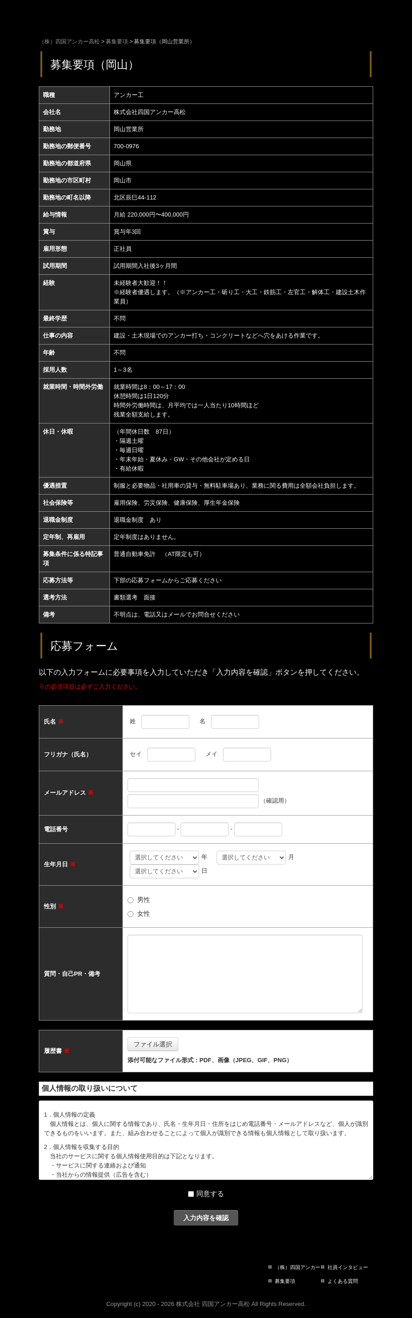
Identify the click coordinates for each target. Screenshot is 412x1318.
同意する (210, 1193)
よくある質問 (342, 1281)
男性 (143, 899)
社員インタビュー (347, 1267)
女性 (143, 913)
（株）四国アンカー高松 (297, 1267)
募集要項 (285, 1281)
